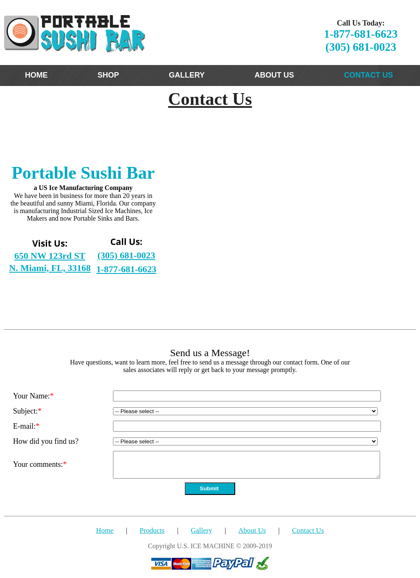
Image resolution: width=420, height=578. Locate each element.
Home (105, 530)
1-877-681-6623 (360, 34)
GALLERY (187, 75)
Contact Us (308, 530)
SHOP (108, 75)
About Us (252, 530)
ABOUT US (274, 75)
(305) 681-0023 (361, 47)
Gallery (201, 530)
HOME (36, 75)
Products (152, 530)
